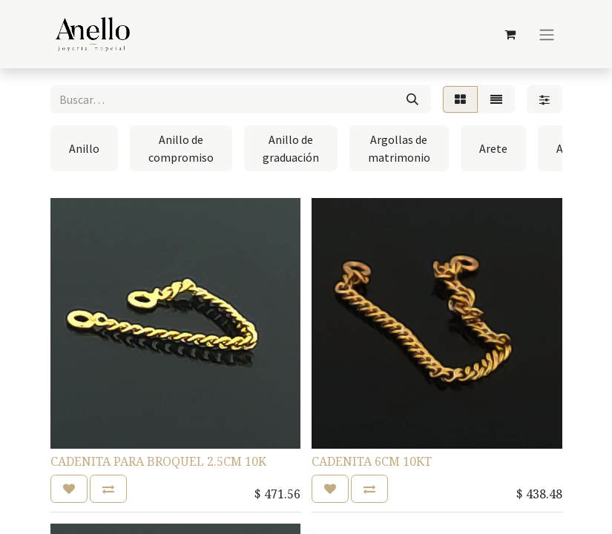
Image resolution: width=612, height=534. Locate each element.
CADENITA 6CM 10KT (372, 461)
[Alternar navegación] (546, 34)
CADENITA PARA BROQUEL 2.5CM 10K (158, 461)
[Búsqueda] (412, 99)
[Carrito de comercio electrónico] (510, 34)
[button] (69, 489)
